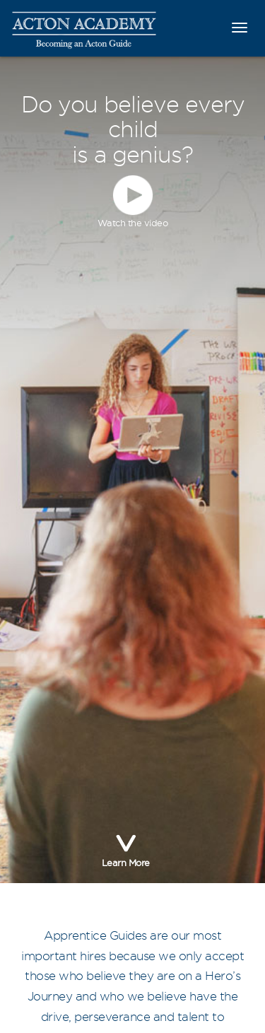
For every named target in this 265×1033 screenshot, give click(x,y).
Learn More (126, 848)
